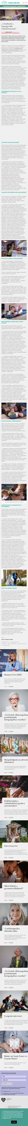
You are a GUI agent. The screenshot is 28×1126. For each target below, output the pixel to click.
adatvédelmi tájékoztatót (15, 1091)
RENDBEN (14, 1122)
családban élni (5, 642)
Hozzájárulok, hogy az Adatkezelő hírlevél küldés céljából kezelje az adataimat (13, 1094)
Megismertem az (11, 1091)
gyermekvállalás (12, 643)
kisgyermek (6, 645)
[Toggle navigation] (26, 3)
